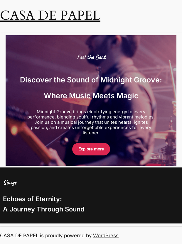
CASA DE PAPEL (50, 15)
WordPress (106, 235)
